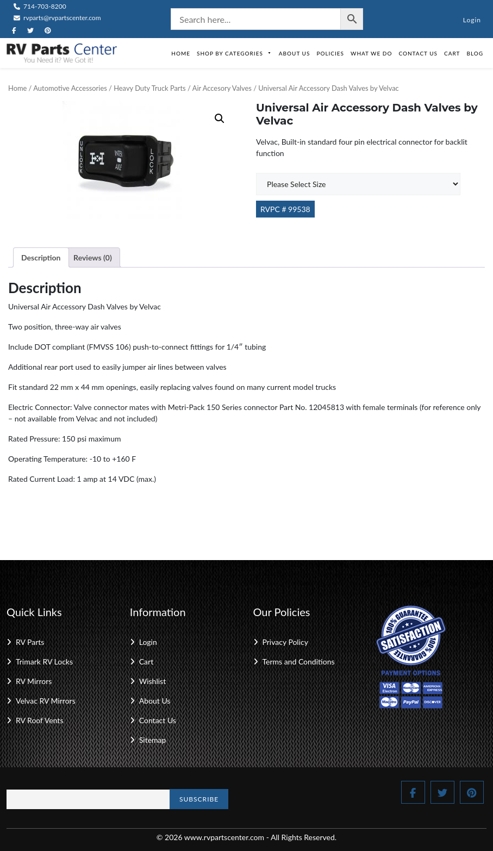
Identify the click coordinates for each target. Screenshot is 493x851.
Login (472, 20)
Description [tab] (41, 257)
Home (180, 53)
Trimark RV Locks (44, 661)
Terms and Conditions (299, 661)
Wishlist (152, 681)
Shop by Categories (234, 53)
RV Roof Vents (39, 720)
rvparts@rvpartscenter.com (57, 18)
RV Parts (30, 642)
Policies (330, 53)
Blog (474, 53)
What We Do (371, 53)
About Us (294, 53)
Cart (452, 53)
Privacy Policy (285, 642)
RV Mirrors (34, 681)
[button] (219, 118)
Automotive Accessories (70, 88)
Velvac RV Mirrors (46, 700)
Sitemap (152, 739)
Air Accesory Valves (222, 88)
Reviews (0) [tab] (92, 257)
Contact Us (418, 53)
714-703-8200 (40, 6)
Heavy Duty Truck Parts (150, 88)
